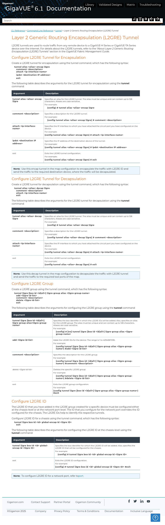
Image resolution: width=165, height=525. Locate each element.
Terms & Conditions (88, 511)
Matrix (131, 4)
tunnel (58, 30)
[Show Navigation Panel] (161, 9)
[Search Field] (82, 20)
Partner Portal (62, 502)
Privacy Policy (62, 511)
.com (15, 502)
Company (40, 511)
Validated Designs (110, 4)
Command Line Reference (40, 30)
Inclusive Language (141, 511)
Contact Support (40, 502)
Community (88, 502)
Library (89, 4)
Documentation (114, 511)
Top (155, 517)
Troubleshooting (150, 4)
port (80, 475)
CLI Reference (18, 30)
